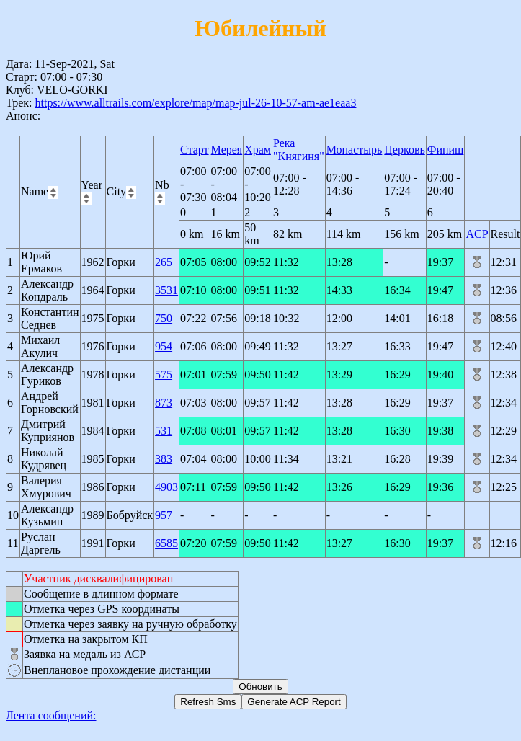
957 (163, 515)
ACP (477, 234)
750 (163, 318)
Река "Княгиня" (298, 149)
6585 (166, 543)
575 (163, 374)
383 (163, 459)
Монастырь (354, 149)
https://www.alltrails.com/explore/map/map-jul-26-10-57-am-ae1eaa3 (195, 103)
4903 (166, 487)
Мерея (227, 149)
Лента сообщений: (51, 715)
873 (163, 402)
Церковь (404, 149)
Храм (257, 149)
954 (163, 346)
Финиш (445, 149)
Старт (194, 149)
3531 (166, 290)
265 (163, 262)
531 (163, 431)
